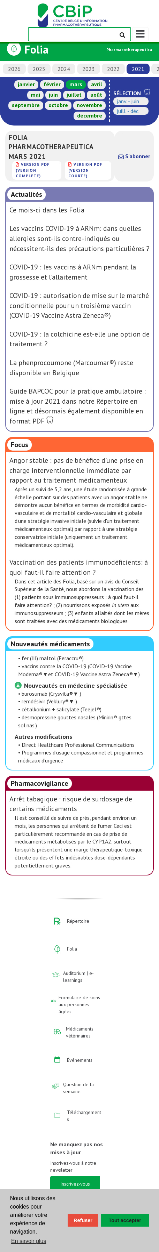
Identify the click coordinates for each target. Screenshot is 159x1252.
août (96, 94)
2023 (88, 68)
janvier (26, 84)
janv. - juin (128, 101)
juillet (74, 94)
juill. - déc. (128, 110)
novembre (89, 105)
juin (53, 94)
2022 (113, 68)
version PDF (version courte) (85, 170)
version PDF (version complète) (33, 170)
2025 (39, 68)
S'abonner (134, 156)
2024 (64, 68)
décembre (89, 115)
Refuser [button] (83, 1220)
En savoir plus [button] (28, 1241)
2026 (14, 68)
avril (96, 84)
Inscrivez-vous (75, 1184)
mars (75, 84)
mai (35, 94)
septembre (26, 105)
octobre (58, 105)
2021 (138, 68)
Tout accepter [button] (125, 1220)
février (52, 84)
